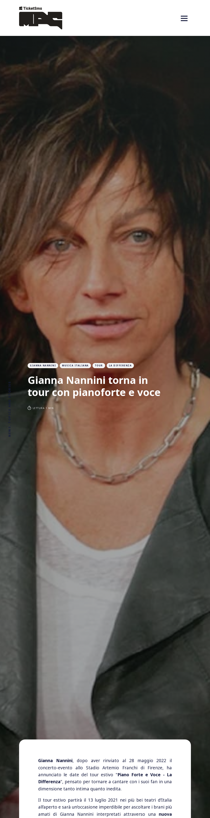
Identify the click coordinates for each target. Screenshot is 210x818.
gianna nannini (43, 365)
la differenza (120, 365)
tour (99, 365)
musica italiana (75, 365)
